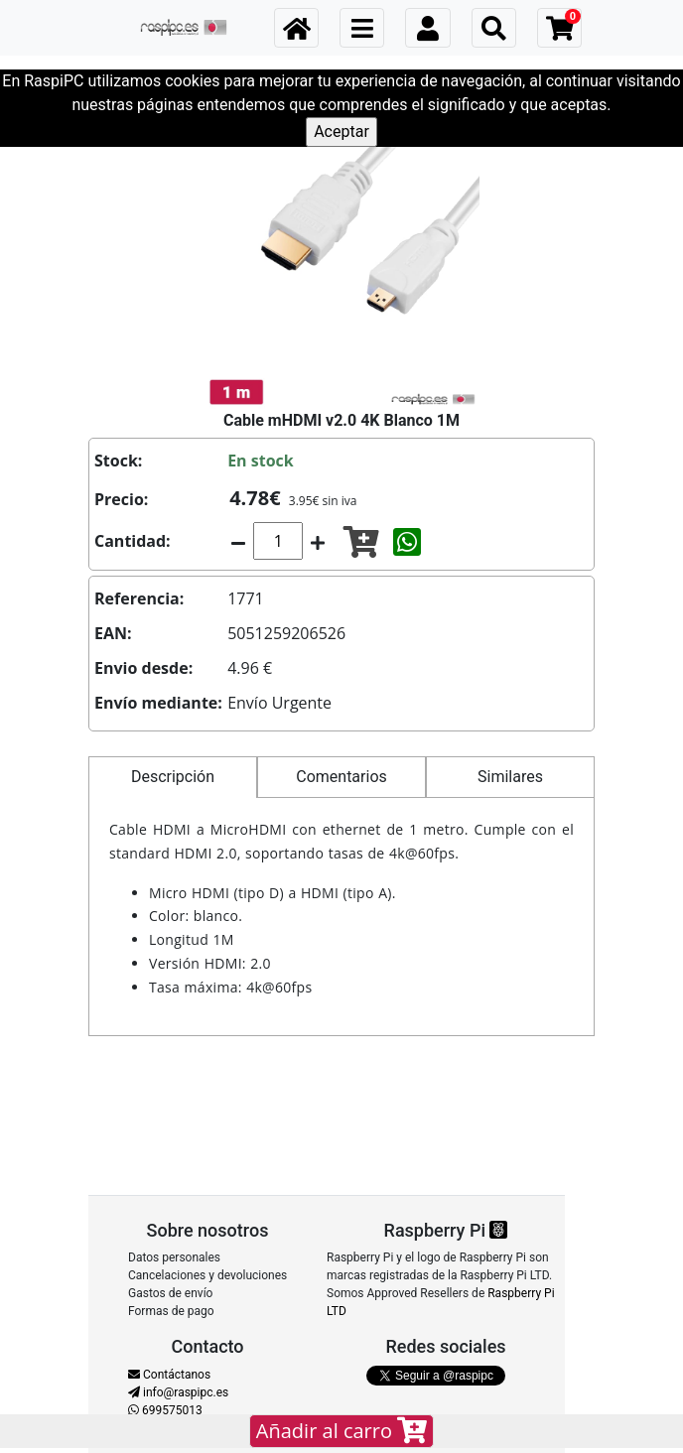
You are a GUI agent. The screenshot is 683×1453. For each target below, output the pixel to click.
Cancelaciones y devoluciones (207, 1275)
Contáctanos (169, 1375)
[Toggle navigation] (362, 28)
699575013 (165, 1410)
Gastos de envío (170, 1293)
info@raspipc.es (178, 1392)
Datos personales (174, 1257)
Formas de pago (171, 1311)
